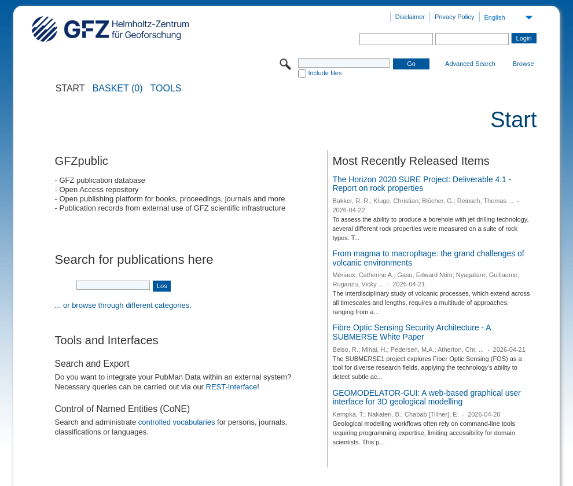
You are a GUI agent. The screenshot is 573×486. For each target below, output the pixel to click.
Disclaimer (410, 16)
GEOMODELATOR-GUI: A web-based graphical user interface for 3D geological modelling (426, 397)
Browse (523, 63)
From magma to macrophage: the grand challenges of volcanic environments (428, 258)
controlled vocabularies (176, 422)
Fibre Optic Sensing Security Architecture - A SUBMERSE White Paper (411, 332)
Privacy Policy (454, 16)
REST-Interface (232, 386)
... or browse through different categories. (123, 305)
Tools (166, 88)
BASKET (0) (118, 88)
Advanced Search (470, 63)
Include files (324, 72)
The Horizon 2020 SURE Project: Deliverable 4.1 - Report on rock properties (421, 184)
